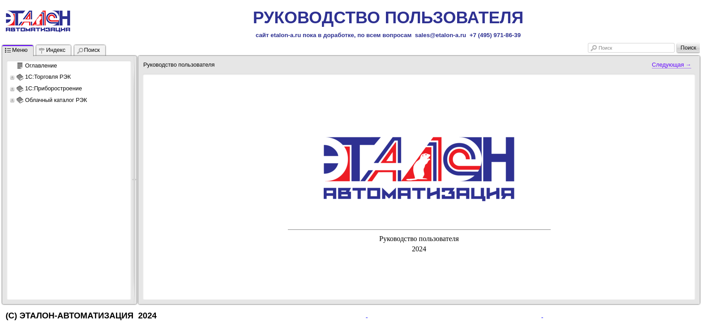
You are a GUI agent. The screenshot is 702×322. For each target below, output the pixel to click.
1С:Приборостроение (53, 88)
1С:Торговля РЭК (48, 76)
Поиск (605, 48)
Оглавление (41, 65)
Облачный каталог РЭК (56, 100)
